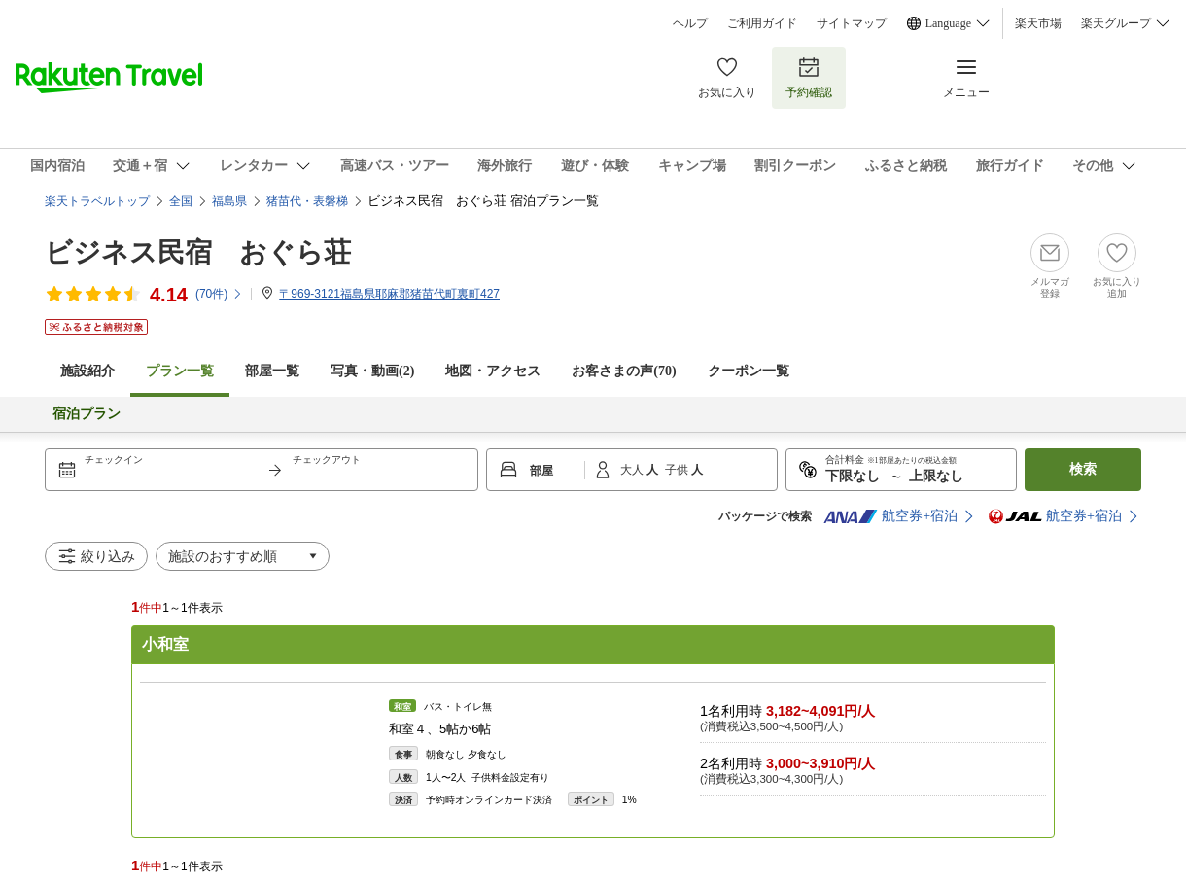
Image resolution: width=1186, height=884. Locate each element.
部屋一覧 (272, 371)
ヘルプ (690, 23)
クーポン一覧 (748, 371)
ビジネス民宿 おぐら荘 (198, 252)
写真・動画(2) (372, 371)
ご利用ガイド (762, 23)
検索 (1083, 469)
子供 (678, 470)
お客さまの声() (624, 371)
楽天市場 (1038, 23)
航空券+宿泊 (890, 516)
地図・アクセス (493, 371)
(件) (219, 294)
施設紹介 (87, 371)
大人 (633, 470)
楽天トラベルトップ (97, 201)
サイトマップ (852, 23)
